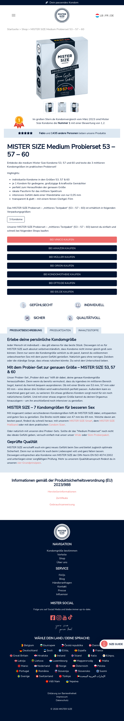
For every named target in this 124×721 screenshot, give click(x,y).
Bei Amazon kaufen (62, 248)
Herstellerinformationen (62, 491)
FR (106, 15)
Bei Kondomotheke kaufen (62, 274)
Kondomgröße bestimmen (62, 550)
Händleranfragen (62, 583)
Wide (78, 435)
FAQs (62, 575)
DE (112, 15)
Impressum (62, 696)
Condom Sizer (57, 424)
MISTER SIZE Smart (80, 421)
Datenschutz (62, 700)
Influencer (62, 594)
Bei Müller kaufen (62, 257)
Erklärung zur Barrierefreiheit (62, 693)
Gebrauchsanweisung (62, 504)
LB (101, 15)
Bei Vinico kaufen (62, 239)
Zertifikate (62, 498)
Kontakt (62, 586)
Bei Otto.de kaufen (62, 283)
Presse (62, 590)
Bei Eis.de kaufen (62, 292)
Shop (25, 29)
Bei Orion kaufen (62, 265)
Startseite (13, 29)
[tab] (26, 330)
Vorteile (62, 554)
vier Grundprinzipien (29, 463)
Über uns (62, 562)
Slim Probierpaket (98, 435)
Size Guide (116, 644)
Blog (62, 579)
